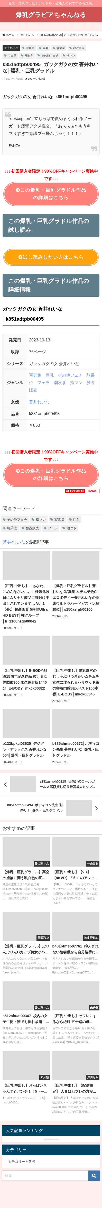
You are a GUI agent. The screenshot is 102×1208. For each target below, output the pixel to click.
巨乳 (45, 48)
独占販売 (79, 48)
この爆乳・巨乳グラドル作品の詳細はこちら (51, 194)
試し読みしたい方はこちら (51, 257)
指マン (71, 55)
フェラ (12, 55)
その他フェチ (49, 55)
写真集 (30, 48)
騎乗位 (61, 48)
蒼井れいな (11, 47)
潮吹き (29, 55)
